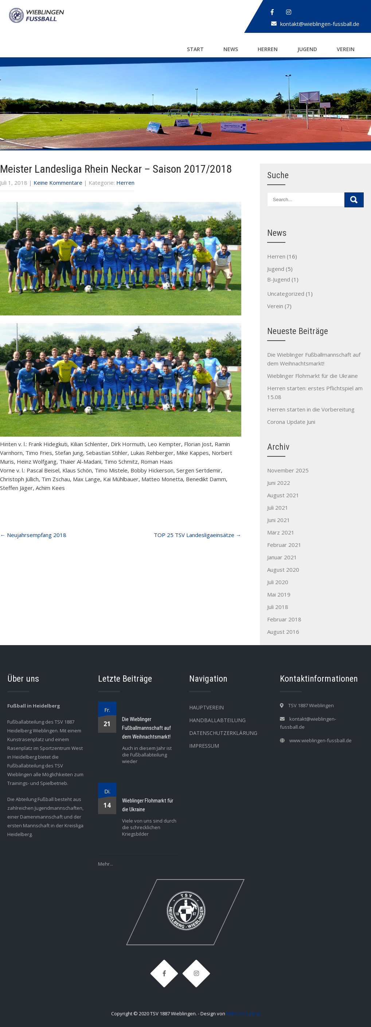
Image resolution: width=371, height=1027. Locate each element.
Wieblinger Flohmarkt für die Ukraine (312, 375)
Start (195, 49)
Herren (268, 49)
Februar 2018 (284, 619)
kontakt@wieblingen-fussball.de (319, 23)
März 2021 (280, 532)
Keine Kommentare (58, 182)
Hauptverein (206, 707)
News (230, 49)
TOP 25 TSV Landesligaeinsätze (197, 535)
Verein (346, 49)
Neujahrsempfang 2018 (33, 535)
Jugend (307, 49)
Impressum (204, 745)
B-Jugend (278, 279)
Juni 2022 (278, 482)
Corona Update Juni (291, 421)
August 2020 (283, 569)
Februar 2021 (284, 544)
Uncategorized (285, 293)
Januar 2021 (282, 557)
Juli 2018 (277, 606)
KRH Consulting (243, 1013)
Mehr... (105, 864)
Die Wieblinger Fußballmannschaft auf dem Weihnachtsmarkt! (146, 728)
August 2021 (283, 495)
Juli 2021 (277, 507)
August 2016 (283, 631)
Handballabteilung (217, 720)
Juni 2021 (278, 520)
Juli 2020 (277, 582)
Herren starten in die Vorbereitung (311, 409)
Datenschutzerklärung (223, 732)
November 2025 (288, 470)
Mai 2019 (278, 594)
